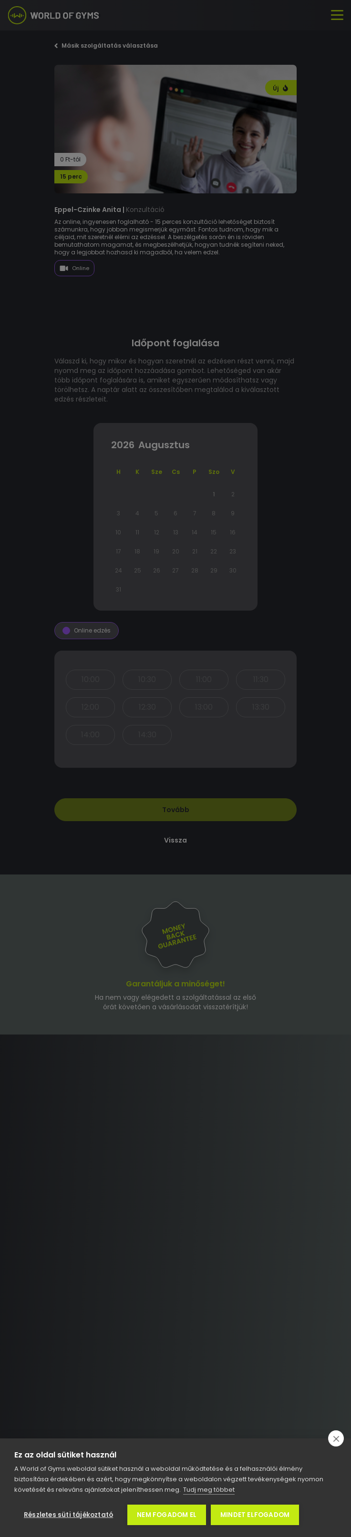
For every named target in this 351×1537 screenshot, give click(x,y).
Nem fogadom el (166, 1514)
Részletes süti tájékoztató (68, 1514)
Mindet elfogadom (254, 1514)
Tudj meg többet (209, 1489)
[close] (336, 1438)
